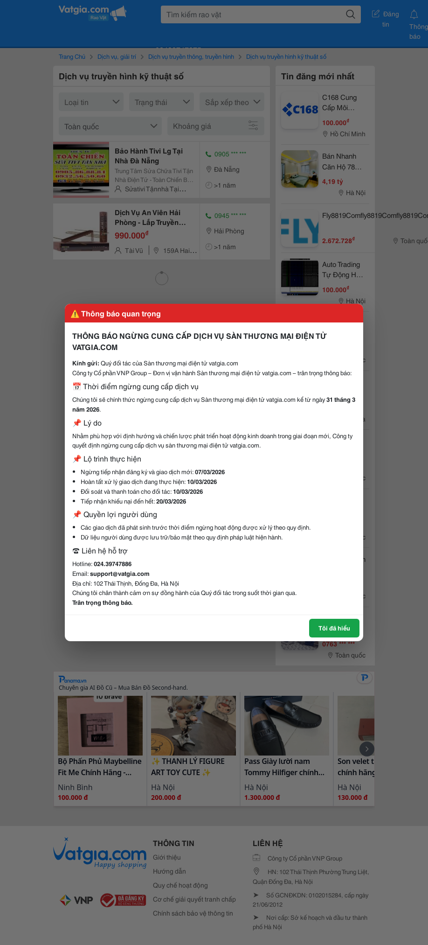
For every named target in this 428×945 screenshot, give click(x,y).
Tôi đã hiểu (334, 627)
